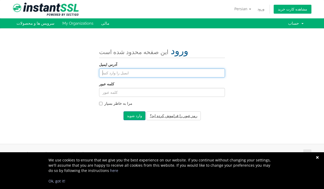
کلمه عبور (106, 83)
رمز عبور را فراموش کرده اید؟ (173, 115)
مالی (105, 23)
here (114, 170)
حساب (296, 23)
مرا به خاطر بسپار (115, 103)
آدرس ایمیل (108, 64)
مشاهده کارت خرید (292, 9)
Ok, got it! (56, 180)
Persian (242, 8)
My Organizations (77, 23)
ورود (260, 8)
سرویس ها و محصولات (36, 23)
